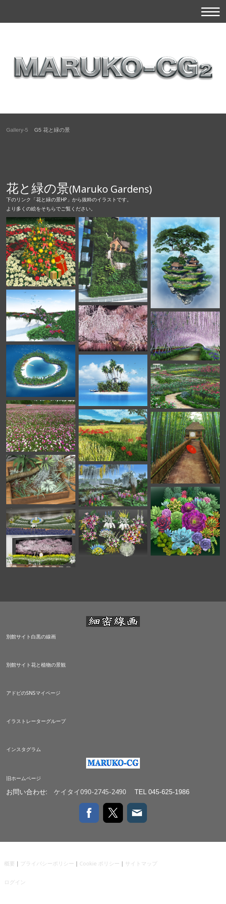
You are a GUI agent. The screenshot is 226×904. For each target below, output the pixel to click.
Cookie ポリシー (99, 863)
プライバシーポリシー (47, 863)
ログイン (15, 882)
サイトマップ (141, 863)
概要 (9, 863)
